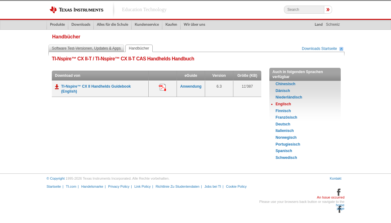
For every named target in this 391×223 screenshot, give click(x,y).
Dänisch (283, 91)
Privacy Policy (118, 186)
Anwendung (191, 86)
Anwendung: (162, 87)
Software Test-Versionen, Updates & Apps (86, 48)
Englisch (283, 104)
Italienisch (285, 131)
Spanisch (284, 151)
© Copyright (56, 178)
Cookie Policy (236, 186)
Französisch (286, 117)
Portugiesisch (288, 144)
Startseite (54, 186)
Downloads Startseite (319, 49)
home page (340, 206)
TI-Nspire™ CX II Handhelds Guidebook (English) (96, 89)
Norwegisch (286, 137)
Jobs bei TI (212, 186)
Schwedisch (286, 157)
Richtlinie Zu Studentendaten (177, 186)
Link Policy (142, 186)
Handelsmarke (92, 186)
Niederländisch (289, 97)
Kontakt (335, 178)
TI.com (71, 186)
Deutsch (283, 124)
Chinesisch (285, 84)
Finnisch (283, 111)
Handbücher (139, 48)
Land (319, 24)
